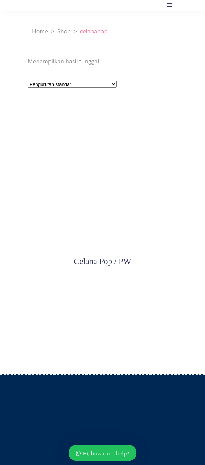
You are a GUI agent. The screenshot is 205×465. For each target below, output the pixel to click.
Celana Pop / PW (102, 261)
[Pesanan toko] (72, 84)
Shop (64, 31)
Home (40, 31)
